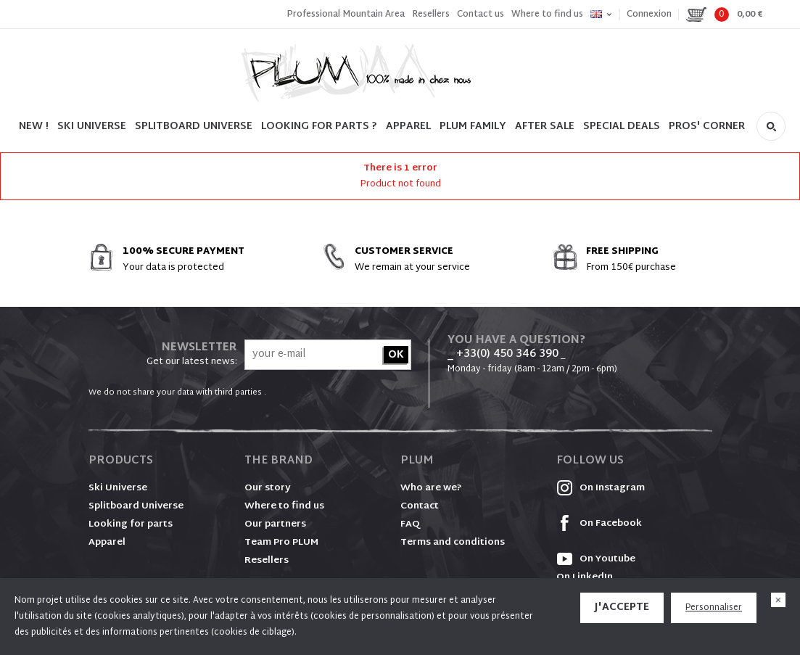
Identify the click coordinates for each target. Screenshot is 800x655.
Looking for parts (130, 524)
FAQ (410, 524)
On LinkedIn (584, 577)
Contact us (480, 14)
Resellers (431, 14)
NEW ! (34, 127)
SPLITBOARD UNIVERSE (193, 127)
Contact (419, 506)
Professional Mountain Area (345, 14)
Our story (267, 488)
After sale (544, 127)
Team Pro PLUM (281, 542)
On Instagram (600, 488)
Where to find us (547, 14)
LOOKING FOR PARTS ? (319, 127)
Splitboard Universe (135, 506)
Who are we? (431, 488)
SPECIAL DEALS (621, 127)
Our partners (275, 524)
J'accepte (622, 607)
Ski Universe (117, 488)
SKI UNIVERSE (91, 127)
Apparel (408, 127)
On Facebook (599, 523)
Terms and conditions (452, 542)
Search (770, 126)
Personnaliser (713, 608)
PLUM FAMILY (473, 127)
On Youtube (595, 559)
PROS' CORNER (707, 127)
